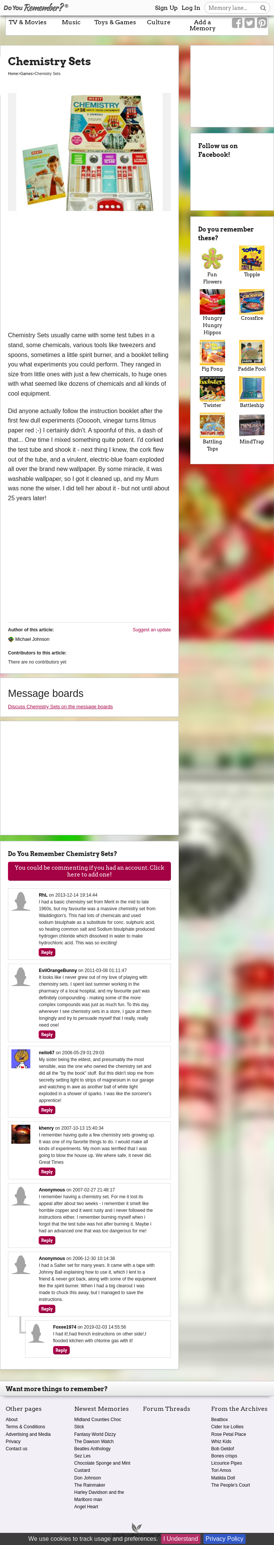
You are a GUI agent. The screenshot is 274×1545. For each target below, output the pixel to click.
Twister (212, 392)
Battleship (252, 392)
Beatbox (219, 1419)
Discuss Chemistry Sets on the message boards (60, 706)
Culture (159, 22)
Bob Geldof (222, 1448)
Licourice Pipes (226, 1463)
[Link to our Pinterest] (262, 23)
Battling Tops (212, 432)
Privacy (13, 1441)
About (11, 1419)
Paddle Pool (252, 356)
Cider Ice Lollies (227, 1426)
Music (71, 22)
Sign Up (166, 7)
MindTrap (252, 429)
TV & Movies (28, 22)
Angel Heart (86, 1506)
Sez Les (82, 1456)
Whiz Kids (221, 1441)
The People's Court (230, 1485)
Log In (191, 7)
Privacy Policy (225, 1539)
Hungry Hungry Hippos (212, 312)
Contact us (16, 1448)
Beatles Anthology (92, 1448)
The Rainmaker (89, 1485)
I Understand (180, 1539)
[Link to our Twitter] (249, 23)
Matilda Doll (223, 1478)
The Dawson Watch (94, 1441)
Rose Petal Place (228, 1434)
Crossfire (252, 305)
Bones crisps (224, 1456)
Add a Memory (202, 25)
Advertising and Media (28, 1434)
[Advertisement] (89, 274)
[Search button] (263, 7)
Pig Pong (212, 356)
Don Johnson (87, 1478)
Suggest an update (152, 629)
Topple (252, 261)
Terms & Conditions (25, 1426)
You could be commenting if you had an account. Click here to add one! (89, 871)
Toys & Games (115, 22)
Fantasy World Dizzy (95, 1434)
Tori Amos (221, 1470)
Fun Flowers (212, 265)
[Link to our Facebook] (237, 23)
